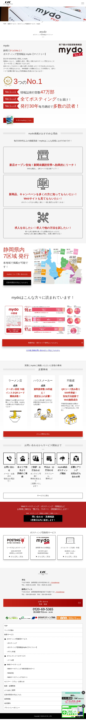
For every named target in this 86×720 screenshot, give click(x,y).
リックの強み (9, 631)
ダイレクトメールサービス (16, 657)
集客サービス (9, 635)
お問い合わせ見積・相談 (59, 604)
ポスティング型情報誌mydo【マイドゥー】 (23, 648)
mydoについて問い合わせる (17, 274)
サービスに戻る (43, 496)
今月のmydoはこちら (18, 120)
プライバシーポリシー (12, 709)
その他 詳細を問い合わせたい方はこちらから (43, 351)
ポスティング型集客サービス (17, 640)
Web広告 (11, 674)
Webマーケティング (14, 665)
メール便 (11, 661)
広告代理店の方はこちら (12, 695)
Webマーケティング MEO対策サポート (21, 670)
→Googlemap (54, 583)
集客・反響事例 (9, 687)
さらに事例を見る (43, 434)
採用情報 (7, 700)
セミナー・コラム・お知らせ (14, 682)
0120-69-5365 (43, 610)
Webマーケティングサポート (18, 678)
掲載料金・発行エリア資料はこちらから (55, 343)
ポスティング (12, 644)
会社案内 (7, 704)
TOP (6, 627)
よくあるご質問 (9, 691)
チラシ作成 (11, 652)
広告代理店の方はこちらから (17, 282)
